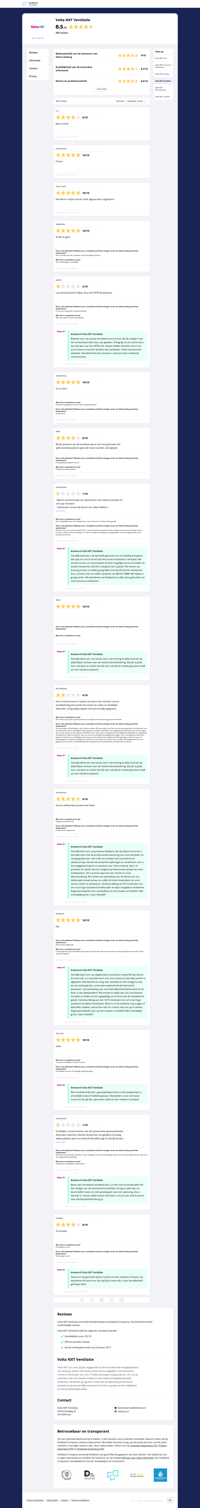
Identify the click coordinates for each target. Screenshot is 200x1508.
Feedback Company (153, 1500)
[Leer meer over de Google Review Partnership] (137, 1475)
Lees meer (60, 510)
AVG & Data (52, 1500)
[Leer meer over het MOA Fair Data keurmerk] (90, 1475)
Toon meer (102, 89)
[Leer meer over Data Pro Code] (66, 1475)
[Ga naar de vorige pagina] (91, 1300)
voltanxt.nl (123, 1411)
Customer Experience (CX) (143, 1445)
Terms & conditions (80, 1500)
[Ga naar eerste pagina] (81, 1300)
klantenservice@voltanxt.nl (132, 1407)
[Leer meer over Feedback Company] (113, 1475)
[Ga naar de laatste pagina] (121, 1300)
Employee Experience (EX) (90, 1448)
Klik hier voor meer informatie (138, 1457)
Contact (64, 1500)
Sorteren (120, 101)
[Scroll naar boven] (170, 1500)
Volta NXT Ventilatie (73, 20)
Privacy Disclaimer (35, 1500)
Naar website (38, 38)
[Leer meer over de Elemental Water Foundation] (160, 1475)
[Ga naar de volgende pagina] (111, 1300)
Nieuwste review (136, 101)
